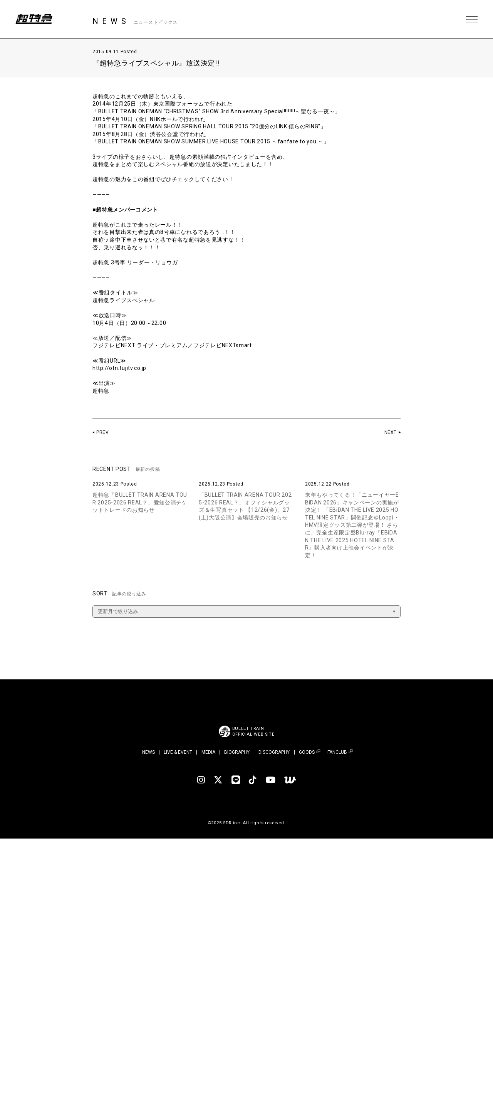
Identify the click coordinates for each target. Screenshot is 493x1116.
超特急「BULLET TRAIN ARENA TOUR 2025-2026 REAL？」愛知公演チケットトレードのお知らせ (140, 502)
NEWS (148, 752)
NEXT (390, 432)
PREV (102, 432)
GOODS (307, 752)
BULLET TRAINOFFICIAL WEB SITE (253, 731)
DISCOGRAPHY (274, 752)
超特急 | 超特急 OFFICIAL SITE (34, 19)
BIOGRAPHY (237, 752)
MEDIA (208, 752)
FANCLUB (337, 752)
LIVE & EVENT (178, 752)
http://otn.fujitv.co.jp (119, 368)
